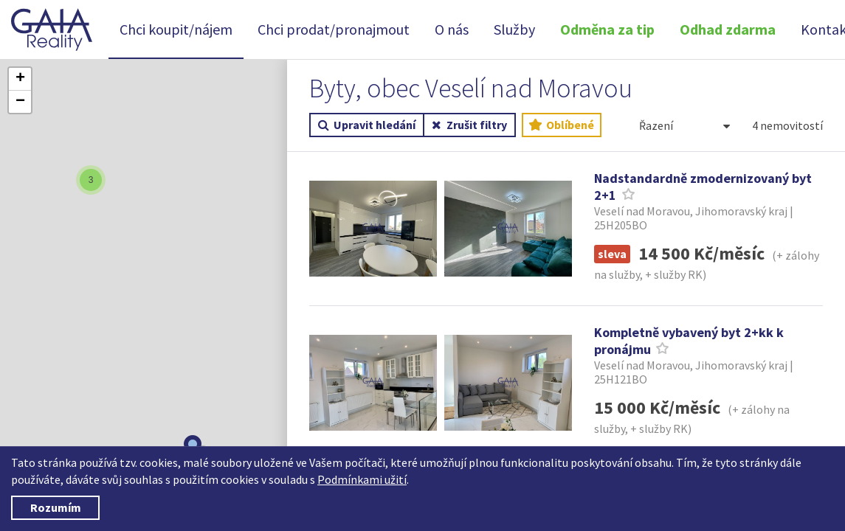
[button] (101, 180)
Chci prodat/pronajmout (334, 29)
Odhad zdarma (728, 29)
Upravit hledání (366, 125)
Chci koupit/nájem (176, 29)
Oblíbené (561, 125)
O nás (452, 29)
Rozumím (55, 507)
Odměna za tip (607, 29)
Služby (514, 29)
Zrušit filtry (469, 125)
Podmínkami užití (362, 479)
